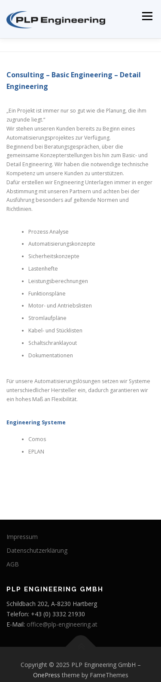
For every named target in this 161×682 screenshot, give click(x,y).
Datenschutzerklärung (36, 550)
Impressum (22, 537)
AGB (12, 564)
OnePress (46, 675)
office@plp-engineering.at (62, 624)
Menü (147, 16)
